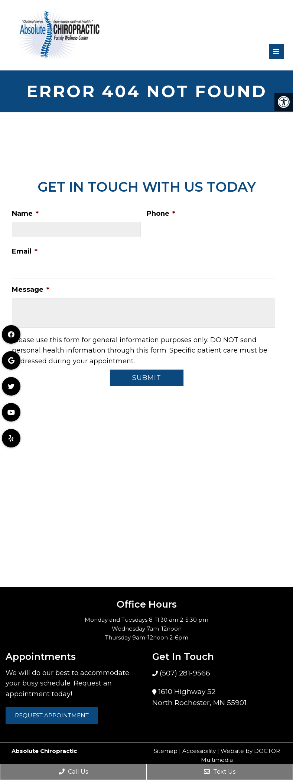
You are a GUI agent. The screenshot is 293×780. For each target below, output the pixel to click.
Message (30, 289)
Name (25, 213)
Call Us (73, 771)
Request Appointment (52, 715)
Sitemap (166, 750)
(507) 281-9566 (184, 673)
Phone (161, 213)
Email (25, 251)
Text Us (219, 771)
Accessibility (199, 750)
